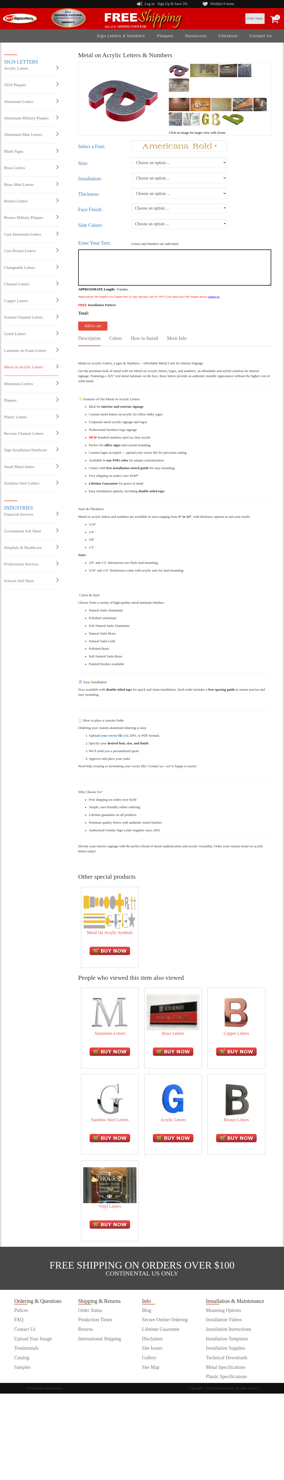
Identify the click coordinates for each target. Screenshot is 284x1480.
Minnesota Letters (31, 383)
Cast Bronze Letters (31, 250)
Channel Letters (31, 283)
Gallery (149, 1357)
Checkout (228, 36)
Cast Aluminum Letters (31, 234)
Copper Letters (31, 300)
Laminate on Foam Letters (31, 350)
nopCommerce (52, 1388)
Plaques (165, 36)
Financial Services (31, 514)
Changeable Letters (31, 267)
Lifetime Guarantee (160, 1329)
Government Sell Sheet (31, 530)
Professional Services (31, 563)
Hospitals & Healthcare (31, 547)
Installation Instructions (228, 1329)
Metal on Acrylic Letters (31, 366)
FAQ (18, 1319)
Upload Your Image (33, 1338)
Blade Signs (31, 151)
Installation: (90, 178)
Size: (83, 163)
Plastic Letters (31, 416)
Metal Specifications (225, 1367)
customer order (28, 1376)
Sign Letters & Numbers (121, 36)
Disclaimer (152, 1338)
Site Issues (152, 1348)
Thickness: (89, 194)
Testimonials (26, 1348)
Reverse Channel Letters (31, 433)
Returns (85, 1329)
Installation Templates (227, 1338)
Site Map (151, 1367)
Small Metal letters (31, 466)
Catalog (21, 1357)
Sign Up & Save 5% (172, 4)
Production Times (95, 1319)
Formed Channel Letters (31, 317)
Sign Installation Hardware (31, 449)
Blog (146, 1310)
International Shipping (99, 1338)
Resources (196, 36)
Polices (21, 1310)
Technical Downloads (226, 1357)
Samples (22, 1367)
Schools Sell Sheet (31, 580)
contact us (213, 296)
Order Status (255, 18)
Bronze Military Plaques (31, 217)
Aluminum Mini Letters (31, 134)
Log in (149, 4)
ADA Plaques (31, 84)
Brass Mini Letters (31, 184)
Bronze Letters (31, 200)
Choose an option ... (152, 208)
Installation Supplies (225, 1348)
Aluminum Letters (31, 101)
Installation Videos (224, 1319)
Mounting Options (223, 1310)
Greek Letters (31, 333)
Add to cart (92, 326)
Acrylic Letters (31, 68)
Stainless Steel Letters (31, 483)
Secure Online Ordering (165, 1319)
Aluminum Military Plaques (31, 117)
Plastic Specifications (226, 1376)
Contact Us (261, 36)
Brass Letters (31, 167)
